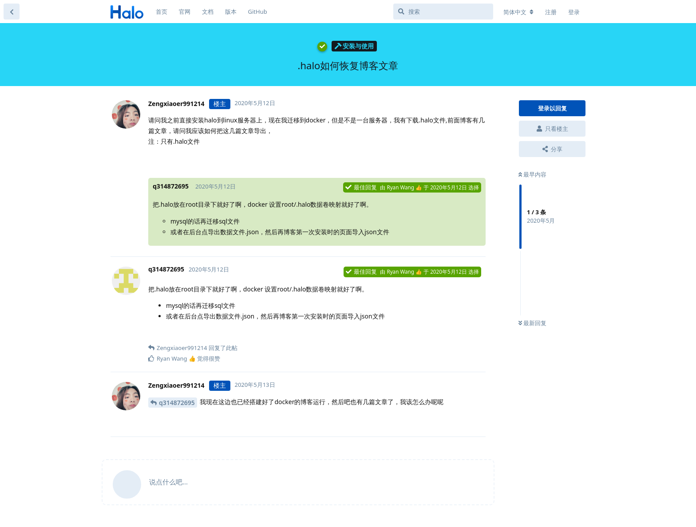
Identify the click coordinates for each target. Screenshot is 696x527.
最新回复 (532, 323)
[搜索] (443, 12)
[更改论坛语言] (518, 12)
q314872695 (177, 402)
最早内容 (532, 174)
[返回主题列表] (12, 12)
